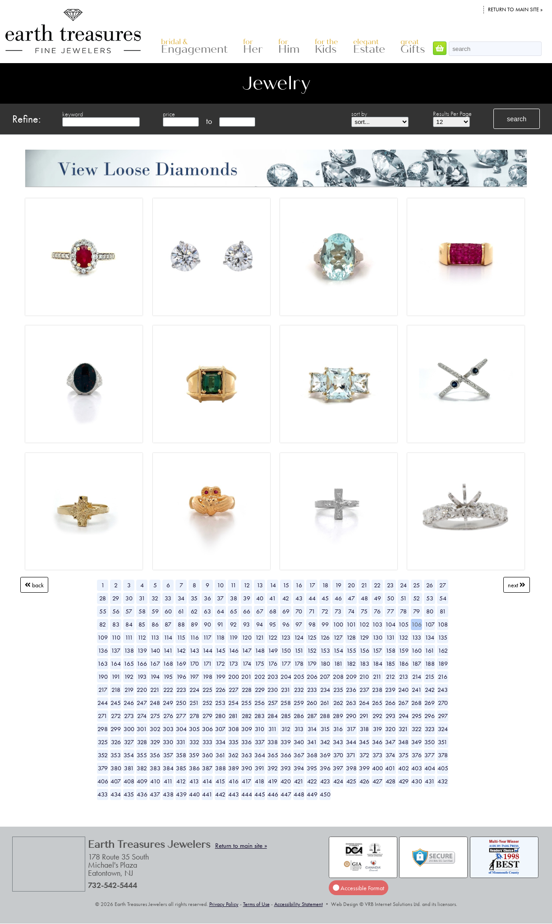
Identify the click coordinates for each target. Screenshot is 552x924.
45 (325, 598)
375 (404, 755)
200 (233, 676)
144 (207, 650)
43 (299, 598)
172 (220, 663)
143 (194, 650)
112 (142, 637)
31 (142, 598)
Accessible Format (358, 888)
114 (168, 637)
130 (377, 637)
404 (429, 768)
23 (390, 585)
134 (429, 637)
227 (234, 690)
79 (416, 611)
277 (181, 716)
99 (325, 624)
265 (377, 703)
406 (102, 781)
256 (259, 703)
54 (442, 598)
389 (233, 768)
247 (142, 703)
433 (102, 794)
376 (417, 755)
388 (220, 768)
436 (142, 794)
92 (233, 624)
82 (102, 624)
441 (207, 794)
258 (286, 703)
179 (312, 663)
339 (286, 742)
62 (194, 611)
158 (391, 650)
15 (286, 585)
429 (404, 781)
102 (364, 624)
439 (181, 794)
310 (259, 729)
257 (273, 703)
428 (391, 781)
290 (351, 716)
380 (115, 768)
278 (194, 716)
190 (103, 676)
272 (116, 716)
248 (155, 703)
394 (299, 768)
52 (416, 598)
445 (259, 794)
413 (194, 781)
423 (325, 781)
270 (443, 703)
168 (168, 663)
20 (351, 585)
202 (259, 676)
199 (220, 676)
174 (246, 663)
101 (351, 624)
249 (168, 703)
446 (272, 794)
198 (207, 676)
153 (325, 650)
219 (128, 690)
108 (442, 624)
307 (220, 729)
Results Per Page (452, 113)
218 (115, 690)
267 (403, 703)
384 (168, 768)
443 (233, 794)
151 (299, 650)
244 (102, 703)
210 (364, 676)
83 (116, 624)
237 (364, 690)
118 (220, 637)
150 (286, 650)
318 (364, 729)
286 (299, 716)
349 (416, 742)
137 (115, 650)
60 (168, 611)
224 (194, 690)
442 (220, 794)
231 (285, 690)
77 (390, 611)
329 (155, 742)
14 (273, 585)
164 (115, 663)
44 (312, 598)
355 (142, 755)
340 (299, 742)
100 (338, 624)
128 (351, 637)
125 (312, 637)
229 (260, 690)
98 (312, 624)
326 (116, 742)
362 (233, 755)
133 (416, 637)
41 (272, 598)
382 (142, 768)
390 (246, 768)
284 (272, 716)
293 (391, 716)
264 (364, 703)
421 (299, 781)
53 (429, 598)
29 (115, 598)
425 (351, 781)
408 (129, 781)
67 (259, 611)
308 (233, 729)
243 (442, 690)
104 (390, 624)
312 (285, 729)
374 (390, 755)
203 (272, 676)
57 (128, 611)
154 (338, 650)
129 (364, 637)
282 (247, 716)
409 (142, 781)
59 (155, 611)
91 (220, 624)
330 (168, 742)
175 (259, 663)
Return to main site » (515, 9)
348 (403, 742)
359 (194, 755)
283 (259, 716)
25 (416, 585)
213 (403, 676)
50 (390, 598)
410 (155, 781)
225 (207, 690)
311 (272, 729)
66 (246, 611)
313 (299, 729)
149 (273, 650)
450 (325, 794)
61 (181, 611)
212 (390, 676)
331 (181, 742)
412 (181, 781)
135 (442, 637)
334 (220, 742)
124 (299, 637)
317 (351, 729)
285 (286, 716)
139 (142, 650)
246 (129, 703)
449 (312, 794)
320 (390, 729)
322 (417, 729)
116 (194, 637)
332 (194, 742)
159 (404, 650)
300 (129, 729)
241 (417, 690)
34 (181, 598)
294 (404, 716)
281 (233, 716)
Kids (326, 46)
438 (168, 794)
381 (129, 768)
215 (429, 676)
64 (220, 611)
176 (272, 663)
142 (181, 650)
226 (220, 690)
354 (129, 755)
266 (390, 703)
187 (416, 663)
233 (312, 690)
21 (364, 585)
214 (416, 676)
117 (207, 637)
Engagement (194, 46)
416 (234, 781)
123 (285, 637)
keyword (72, 114)
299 (115, 729)
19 (338, 585)
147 (247, 650)
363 (246, 755)
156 (364, 650)
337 (260, 742)
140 (155, 650)
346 (377, 742)
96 (286, 624)
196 (181, 676)
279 (207, 716)
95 (272, 624)
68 (272, 611)
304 (181, 729)
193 (142, 676)
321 (403, 729)
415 (220, 781)
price (169, 114)
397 (338, 768)
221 (155, 690)
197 (194, 676)
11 (233, 585)
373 (377, 755)
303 (168, 729)
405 (442, 768)
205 (299, 676)
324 (443, 729)
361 (220, 755)
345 (364, 742)
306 (207, 729)
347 (390, 742)
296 (429, 716)
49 (377, 598)
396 (325, 768)
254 (233, 703)
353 (115, 755)
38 (233, 598)
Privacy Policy (224, 904)
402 (403, 768)
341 (312, 742)
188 (430, 663)
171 (207, 663)
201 (246, 676)
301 (142, 729)
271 (102, 716)
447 (286, 794)
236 (351, 690)
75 (364, 611)
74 (351, 611)
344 (351, 742)
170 (194, 663)
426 (364, 781)
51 (403, 598)
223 (181, 690)
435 (129, 794)
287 (312, 716)
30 (129, 598)
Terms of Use (256, 904)
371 (351, 755)
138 (129, 650)
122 (272, 637)
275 (155, 716)
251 (194, 703)
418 (259, 781)
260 (312, 703)
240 (403, 690)
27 (442, 585)
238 (377, 690)
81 (443, 611)
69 (286, 611)
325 (103, 742)
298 (102, 729)
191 (115, 676)
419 (272, 781)
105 (403, 624)
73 (338, 611)
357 (168, 755)
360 (207, 755)
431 (430, 781)
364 (259, 755)
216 (442, 676)
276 (168, 716)
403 (416, 768)
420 (286, 781)
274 (142, 716)
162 (443, 650)
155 (351, 650)
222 (168, 690)
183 (364, 663)
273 (129, 716)
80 (429, 611)
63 (207, 611)
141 (168, 650)
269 (429, 703)
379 (103, 768)
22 (377, 585)
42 (285, 598)
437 (155, 794)
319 (377, 729)
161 (429, 650)
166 (142, 663)
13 (260, 585)
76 (377, 611)
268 (416, 703)
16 (298, 585)
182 (351, 663)
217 (102, 690)
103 (377, 624)
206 (312, 676)
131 (390, 637)
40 (259, 598)
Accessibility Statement (298, 904)
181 (338, 663)
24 (403, 585)
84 (129, 624)
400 (377, 768)
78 (403, 611)
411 (168, 781)
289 (338, 716)
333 (207, 742)
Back (34, 585)
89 (194, 624)
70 (298, 611)
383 (155, 768)
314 (312, 729)
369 (325, 755)
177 (286, 663)
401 (390, 768)
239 (390, 690)
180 (325, 663)
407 (115, 781)
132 (403, 637)
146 (234, 650)
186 (404, 663)
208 (338, 676)
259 (299, 703)
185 (390, 663)
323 (430, 729)
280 (220, 716)
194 (155, 676)
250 (181, 703)
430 (416, 781)
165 (129, 663)
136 (103, 650)
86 (155, 624)
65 (233, 611)
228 (247, 690)
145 (220, 650)
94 (259, 624)
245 (115, 703)
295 (417, 716)
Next (516, 585)
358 (181, 755)
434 (115, 794)
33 (168, 598)
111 (129, 637)
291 (364, 716)
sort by (359, 113)
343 (338, 742)
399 (364, 768)
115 (181, 637)
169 (181, 663)
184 (377, 663)
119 (233, 637)
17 (312, 585)
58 (142, 611)
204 (286, 676)
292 (377, 716)
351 (442, 742)
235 (338, 690)
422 (312, 781)
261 (325, 703)
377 (429, 755)
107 (430, 624)
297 (443, 716)
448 (299, 794)
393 (286, 768)
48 (364, 598)
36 (207, 598)
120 (247, 637)
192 (128, 676)
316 (338, 729)
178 (299, 663)
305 (194, 729)
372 (364, 755)
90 (207, 624)
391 (260, 768)
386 (194, 768)
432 (442, 781)
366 (286, 755)
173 (233, 663)
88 (181, 624)
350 (429, 742)
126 (325, 637)
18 (325, 585)
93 (246, 624)
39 (246, 598)
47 (351, 598)
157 (377, 650)
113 (155, 637)
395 (312, 768)
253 (220, 703)
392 (272, 768)
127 (338, 637)
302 (155, 729)
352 (103, 755)
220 (142, 690)
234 (325, 690)
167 (155, 663)
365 (272, 755)
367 (299, 755)
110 (115, 637)
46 (338, 598)
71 (312, 611)
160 (416, 650)
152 (312, 650)
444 (246, 794)
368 (312, 755)
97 (298, 624)
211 (377, 676)
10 (220, 585)
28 (102, 598)
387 (207, 768)
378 (443, 755)
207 (325, 676)
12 (247, 585)
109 (102, 637)
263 (351, 703)
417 (246, 781)
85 (141, 624)
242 (430, 690)
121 (259, 637)
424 (338, 781)
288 (325, 716)
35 (194, 598)
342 (325, 742)
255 (246, 703)
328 (142, 742)
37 (220, 598)
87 (168, 624)
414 (207, 781)
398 (351, 768)
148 (260, 650)
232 (299, 690)
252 (207, 703)
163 (102, 663)
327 (129, 742)
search (516, 119)
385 (181, 768)
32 (155, 598)
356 (155, 755)
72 (325, 611)
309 (246, 729)
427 (377, 781)
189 (443, 663)
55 (102, 611)
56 (116, 611)
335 (234, 742)
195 (168, 676)
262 (338, 703)
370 (338, 755)
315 (325, 729)
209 (351, 676)
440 (194, 794)
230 (272, 690)
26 (429, 585)
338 (272, 742)
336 (246, 742)
